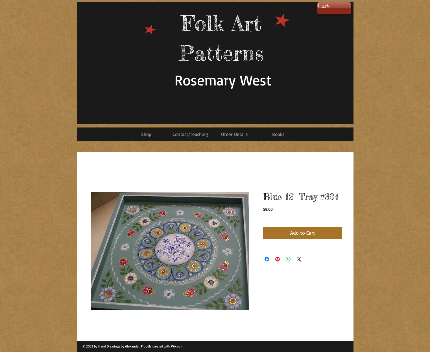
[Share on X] (299, 259)
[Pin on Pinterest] (277, 259)
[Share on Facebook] (266, 259)
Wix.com (177, 346)
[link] (332, 6)
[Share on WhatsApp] (288, 259)
